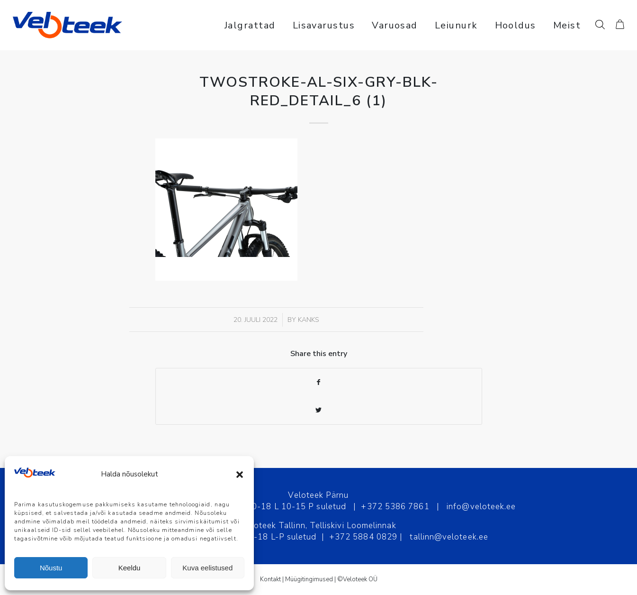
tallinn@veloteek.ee (449, 536)
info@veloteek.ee (481, 506)
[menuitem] (250, 25)
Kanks (308, 319)
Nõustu (51, 568)
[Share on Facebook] (319, 382)
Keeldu (129, 568)
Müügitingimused (309, 579)
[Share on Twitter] (319, 410)
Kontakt (270, 579)
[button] (239, 474)
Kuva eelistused (207, 568)
